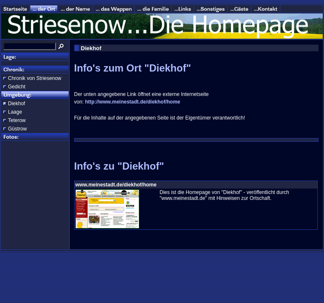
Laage (15, 112)
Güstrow (17, 129)
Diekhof (16, 103)
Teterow (17, 120)
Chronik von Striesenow (34, 78)
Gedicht (16, 87)
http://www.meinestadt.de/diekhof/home (132, 102)
